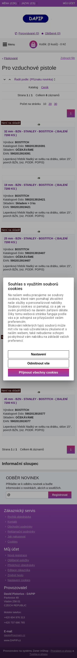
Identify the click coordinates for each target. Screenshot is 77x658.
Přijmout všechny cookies (38, 372)
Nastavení (38, 354)
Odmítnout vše (38, 363)
